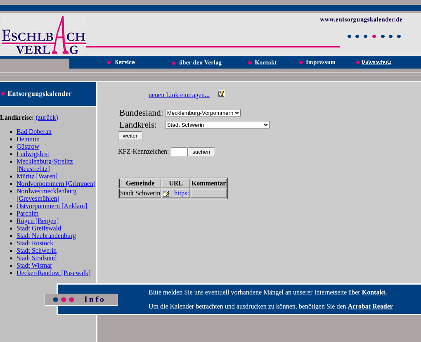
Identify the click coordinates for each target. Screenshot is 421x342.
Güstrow (28, 146)
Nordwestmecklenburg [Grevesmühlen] (46, 195)
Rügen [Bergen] (38, 220)
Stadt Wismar (34, 265)
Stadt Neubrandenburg (46, 235)
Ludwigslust (33, 153)
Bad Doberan (34, 131)
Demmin (28, 138)
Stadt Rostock (35, 243)
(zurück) (46, 117)
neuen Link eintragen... (179, 94)
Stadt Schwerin (37, 250)
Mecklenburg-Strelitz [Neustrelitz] (45, 165)
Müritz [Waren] (37, 176)
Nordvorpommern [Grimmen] (56, 183)
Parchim (27, 213)
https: (181, 193)
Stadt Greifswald (39, 228)
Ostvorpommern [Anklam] (52, 205)
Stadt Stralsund (37, 257)
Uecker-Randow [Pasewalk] (54, 272)
